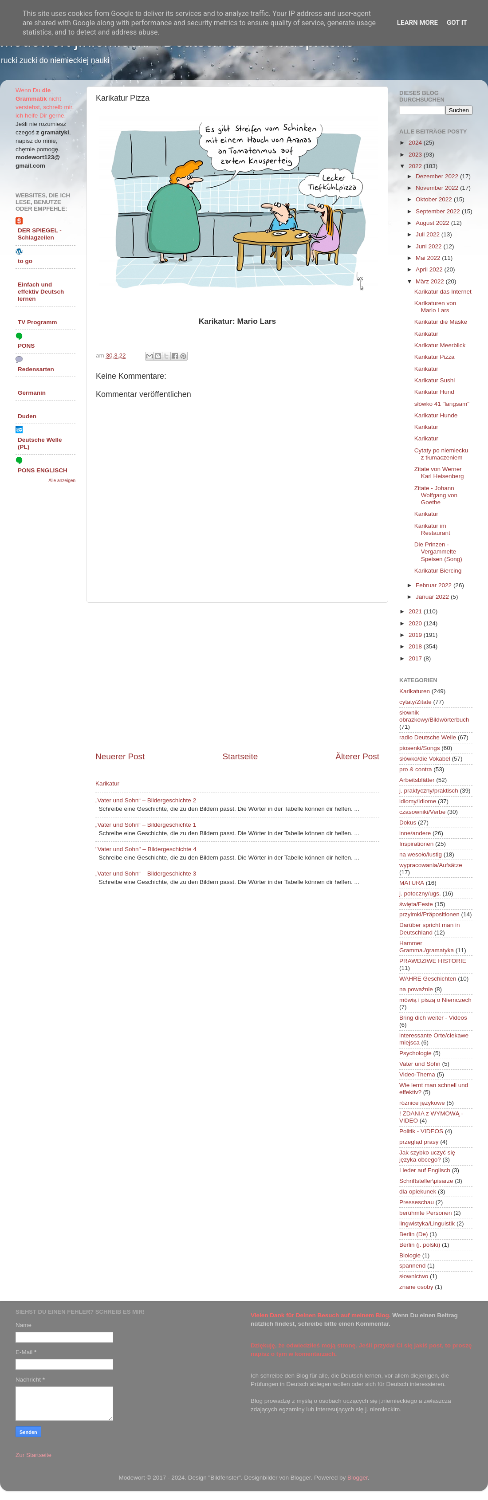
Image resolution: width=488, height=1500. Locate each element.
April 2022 (430, 269)
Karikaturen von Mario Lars (435, 307)
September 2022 (439, 211)
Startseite (240, 756)
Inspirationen (416, 843)
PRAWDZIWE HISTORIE (432, 961)
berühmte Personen (425, 1212)
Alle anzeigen (61, 480)
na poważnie (416, 989)
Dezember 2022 (438, 176)
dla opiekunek (417, 1191)
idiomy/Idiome (417, 801)
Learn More (417, 23)
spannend (412, 1265)
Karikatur (107, 783)
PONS (26, 345)
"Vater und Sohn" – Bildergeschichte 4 (146, 849)
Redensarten (36, 369)
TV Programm (37, 322)
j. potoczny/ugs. (420, 893)
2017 (416, 658)
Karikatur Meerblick (440, 345)
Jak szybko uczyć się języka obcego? (427, 1156)
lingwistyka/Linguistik (427, 1223)
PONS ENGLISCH (42, 470)
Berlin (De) (413, 1234)
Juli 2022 (428, 234)
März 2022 (431, 281)
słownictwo (413, 1276)
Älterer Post (357, 756)
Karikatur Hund (434, 392)
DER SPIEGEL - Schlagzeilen (40, 234)
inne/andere (415, 833)
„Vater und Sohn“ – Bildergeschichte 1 (145, 824)
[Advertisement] (237, 677)
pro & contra (415, 769)
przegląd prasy (419, 1142)
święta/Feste (416, 904)
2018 (416, 646)
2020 (416, 623)
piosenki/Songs (419, 748)
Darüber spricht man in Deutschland (429, 928)
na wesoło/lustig (420, 854)
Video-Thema (417, 1074)
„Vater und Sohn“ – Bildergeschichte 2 (145, 800)
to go (25, 261)
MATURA (411, 883)
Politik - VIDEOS (421, 1131)
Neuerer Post (120, 756)
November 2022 (438, 188)
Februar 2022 (434, 585)
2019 (416, 635)
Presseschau (416, 1202)
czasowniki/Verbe (422, 812)
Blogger (357, 1477)
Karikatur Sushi (434, 380)
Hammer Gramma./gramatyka (426, 947)
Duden (27, 416)
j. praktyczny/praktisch (428, 790)
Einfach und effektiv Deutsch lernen (41, 291)
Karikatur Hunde (436, 415)
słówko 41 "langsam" (441, 404)
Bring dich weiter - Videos (433, 1017)
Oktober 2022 (435, 199)
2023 (416, 154)
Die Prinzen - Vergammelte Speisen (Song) (438, 551)
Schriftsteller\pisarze (426, 1181)
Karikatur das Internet (443, 291)
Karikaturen (414, 691)
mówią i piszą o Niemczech (435, 1000)
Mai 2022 (429, 258)
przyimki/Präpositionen (429, 914)
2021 (416, 611)
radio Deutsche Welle (427, 737)
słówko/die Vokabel (424, 758)
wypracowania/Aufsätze (430, 865)
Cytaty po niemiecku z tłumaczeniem (441, 454)
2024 (416, 142)
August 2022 (433, 223)
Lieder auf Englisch (424, 1170)
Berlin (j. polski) (419, 1244)
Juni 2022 (429, 246)
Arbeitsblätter (417, 780)
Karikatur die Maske (440, 321)
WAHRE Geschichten (428, 978)
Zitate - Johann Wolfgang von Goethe (435, 495)
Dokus (407, 822)
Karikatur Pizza (434, 356)
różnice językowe (422, 1102)
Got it (457, 23)
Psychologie (415, 1053)
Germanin (32, 392)
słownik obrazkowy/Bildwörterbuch (434, 716)
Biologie (410, 1255)
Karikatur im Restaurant (432, 529)
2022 (416, 166)
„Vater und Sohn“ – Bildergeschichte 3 (145, 873)
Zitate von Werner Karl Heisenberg (439, 472)
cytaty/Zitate (415, 702)
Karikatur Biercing (438, 570)
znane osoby (416, 1287)
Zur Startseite (33, 1455)
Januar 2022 (433, 596)
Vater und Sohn (420, 1063)
